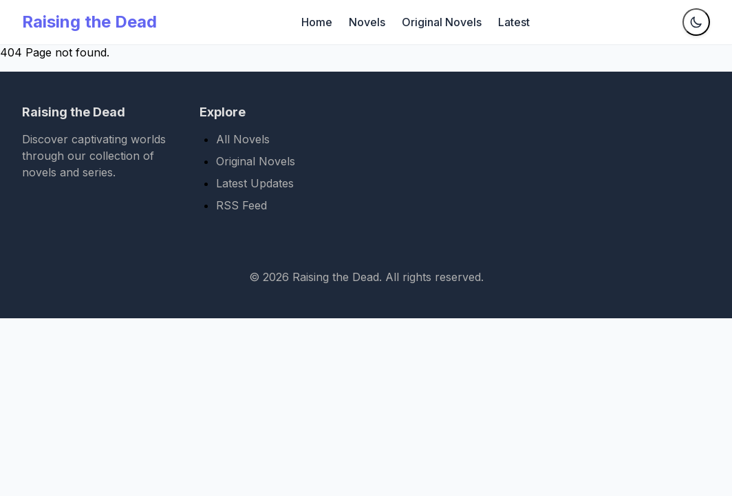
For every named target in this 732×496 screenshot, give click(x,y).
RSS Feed (241, 205)
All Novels (243, 139)
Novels (367, 22)
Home (316, 22)
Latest (514, 22)
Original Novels (442, 22)
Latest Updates (255, 183)
